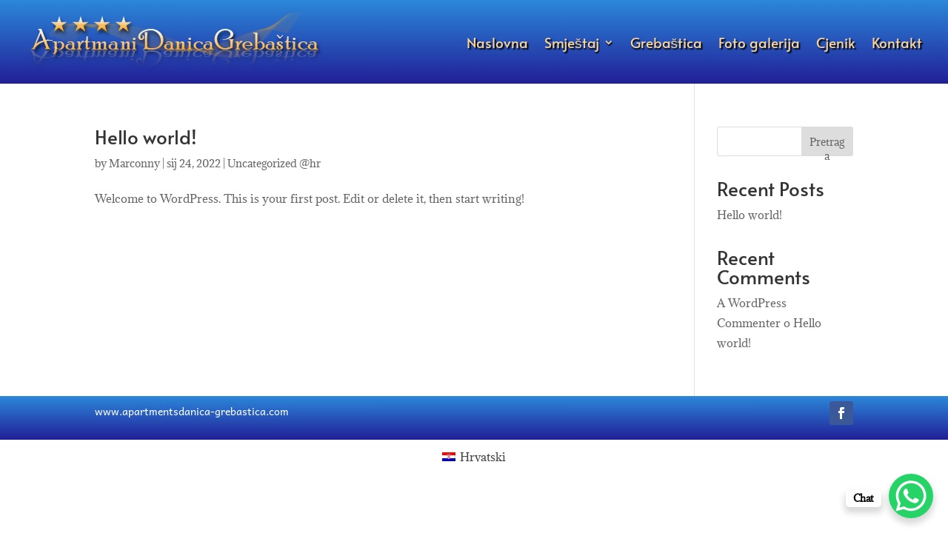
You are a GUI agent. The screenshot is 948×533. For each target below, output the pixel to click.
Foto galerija (759, 42)
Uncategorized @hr (274, 163)
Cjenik (835, 42)
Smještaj (571, 42)
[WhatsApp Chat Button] (911, 496)
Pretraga (827, 145)
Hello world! (146, 136)
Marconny (134, 163)
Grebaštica (666, 42)
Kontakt (897, 42)
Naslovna (497, 42)
